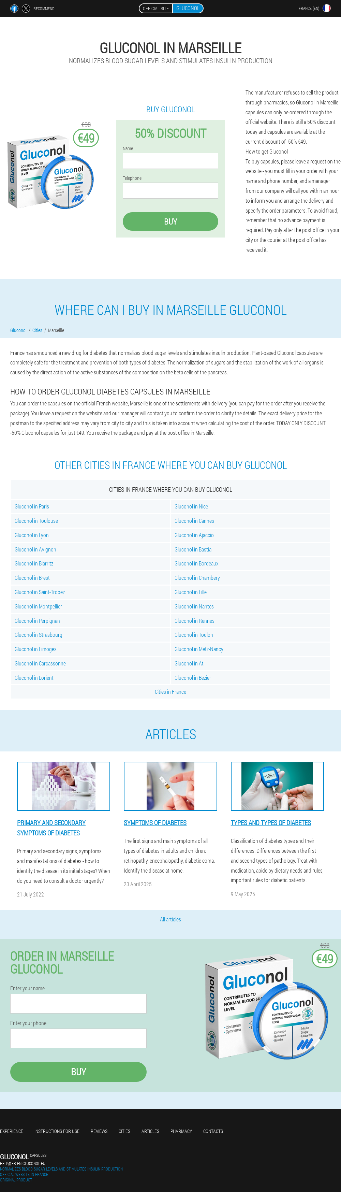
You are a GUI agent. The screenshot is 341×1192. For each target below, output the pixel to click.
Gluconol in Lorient (34, 677)
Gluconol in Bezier (193, 677)
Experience (11, 1131)
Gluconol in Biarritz (34, 563)
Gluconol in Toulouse (36, 520)
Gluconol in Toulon (194, 634)
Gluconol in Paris (32, 506)
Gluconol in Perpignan (37, 620)
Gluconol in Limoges (36, 648)
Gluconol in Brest (32, 577)
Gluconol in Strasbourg (38, 634)
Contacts (213, 1131)
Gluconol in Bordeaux (197, 563)
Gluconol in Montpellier (38, 606)
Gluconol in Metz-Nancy (199, 648)
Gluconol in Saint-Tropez (40, 591)
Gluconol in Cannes (194, 520)
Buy (170, 221)
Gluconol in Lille (191, 591)
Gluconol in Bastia (193, 549)
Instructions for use (56, 1131)
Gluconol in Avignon (35, 549)
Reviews (99, 1131)
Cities (124, 1131)
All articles (170, 919)
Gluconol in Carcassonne (40, 663)
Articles (150, 1131)
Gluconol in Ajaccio (194, 534)
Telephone (132, 178)
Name (128, 148)
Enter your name (27, 988)
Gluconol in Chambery (197, 577)
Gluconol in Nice (191, 506)
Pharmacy (181, 1131)
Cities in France (170, 691)
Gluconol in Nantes (194, 606)
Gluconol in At (189, 663)
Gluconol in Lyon (32, 534)
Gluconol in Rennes (194, 620)
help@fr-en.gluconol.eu (22, 1163)
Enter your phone (28, 1023)
